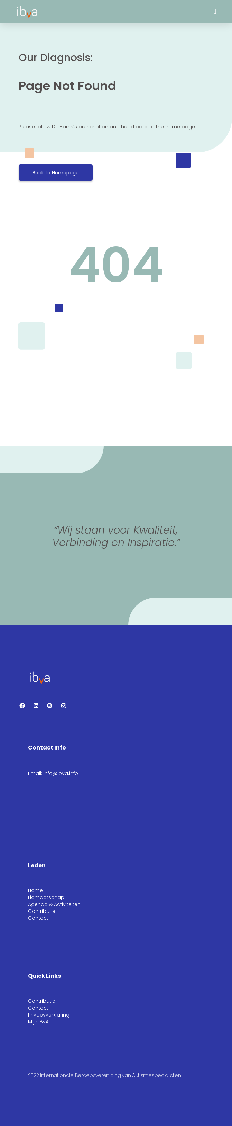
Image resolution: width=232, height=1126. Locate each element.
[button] (215, 11)
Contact (38, 918)
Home (35, 890)
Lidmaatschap (46, 897)
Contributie (41, 911)
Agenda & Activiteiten (54, 904)
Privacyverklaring (48, 1014)
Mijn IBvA (38, 1021)
